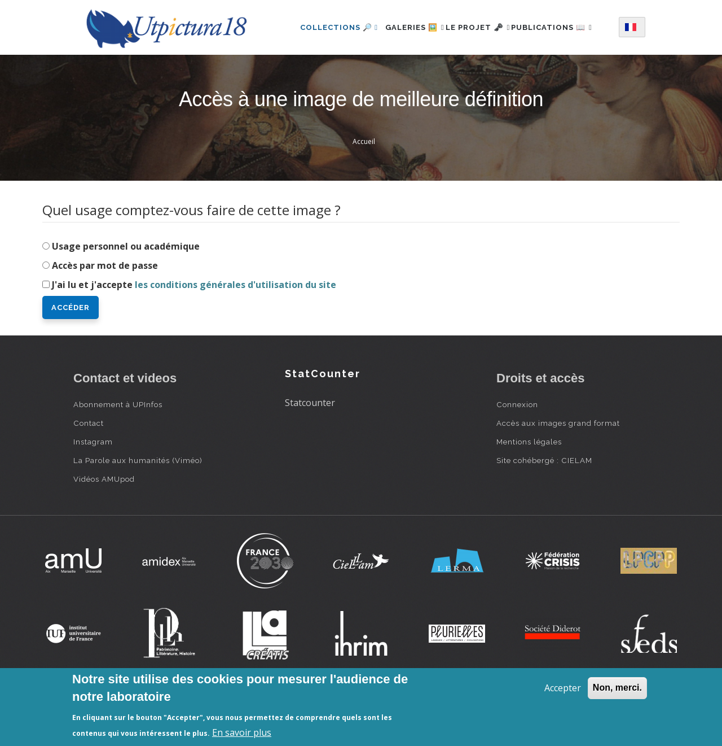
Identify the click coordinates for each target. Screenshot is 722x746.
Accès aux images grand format (558, 467)
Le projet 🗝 (483, 24)
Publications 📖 (327, 73)
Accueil (364, 185)
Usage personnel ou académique (126, 290)
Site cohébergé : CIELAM (544, 504)
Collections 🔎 (326, 24)
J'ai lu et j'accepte (194, 328)
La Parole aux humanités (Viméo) (137, 504)
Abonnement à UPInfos (117, 448)
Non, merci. (617, 687)
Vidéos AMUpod (104, 522)
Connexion (517, 448)
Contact (88, 467)
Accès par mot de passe (105, 309)
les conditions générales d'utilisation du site (235, 328)
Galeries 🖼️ (407, 24)
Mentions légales (529, 485)
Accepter (562, 688)
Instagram (93, 485)
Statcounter (310, 446)
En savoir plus (241, 732)
